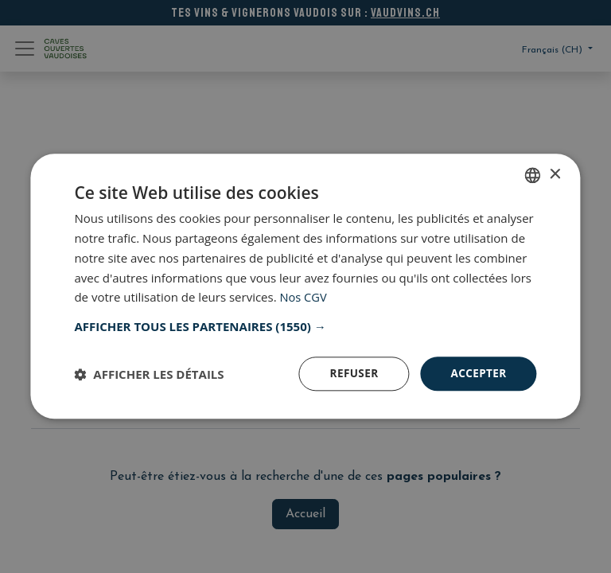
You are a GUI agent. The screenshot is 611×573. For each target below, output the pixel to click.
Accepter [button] (478, 373)
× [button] (555, 174)
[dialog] (305, 286)
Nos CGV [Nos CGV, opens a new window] (304, 297)
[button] (305, 326)
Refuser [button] (351, 373)
